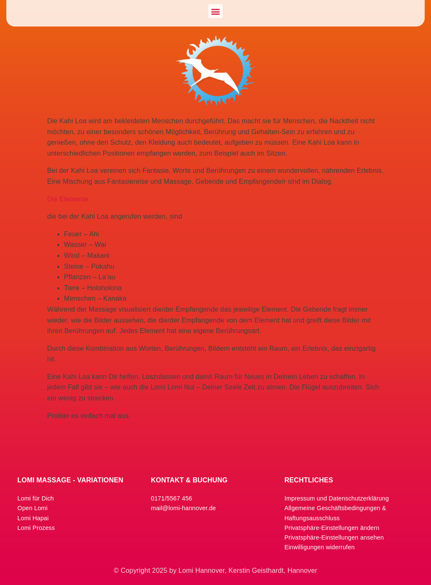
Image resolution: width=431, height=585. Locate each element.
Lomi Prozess (36, 527)
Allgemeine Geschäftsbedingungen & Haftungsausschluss (335, 513)
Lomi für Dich (35, 498)
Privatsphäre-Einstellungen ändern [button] (332, 527)
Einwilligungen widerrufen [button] (320, 547)
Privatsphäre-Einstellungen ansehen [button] (334, 537)
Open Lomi (32, 508)
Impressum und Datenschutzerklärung (337, 498)
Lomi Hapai (32, 518)
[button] (215, 11)
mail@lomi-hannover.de (183, 508)
